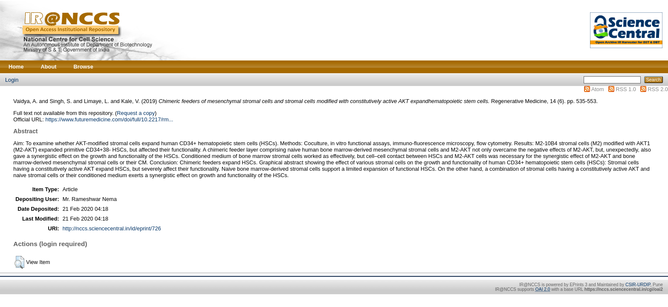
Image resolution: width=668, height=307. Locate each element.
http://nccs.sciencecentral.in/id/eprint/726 (112, 228)
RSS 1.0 (626, 89)
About (49, 66)
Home (16, 66)
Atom (597, 89)
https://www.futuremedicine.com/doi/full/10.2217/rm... (109, 119)
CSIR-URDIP (637, 284)
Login (11, 80)
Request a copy (136, 113)
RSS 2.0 (658, 89)
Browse (83, 66)
